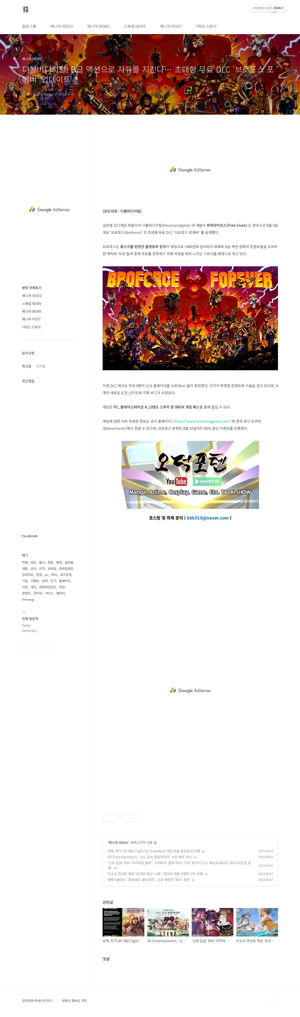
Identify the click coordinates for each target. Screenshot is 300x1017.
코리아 (37, 593)
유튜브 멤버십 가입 (74, 1001)
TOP (274, 1002)
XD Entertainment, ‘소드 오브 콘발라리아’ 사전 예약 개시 (150, 856)
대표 (25, 568)
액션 (62, 587)
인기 (53, 581)
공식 (33, 568)
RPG (54, 574)
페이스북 (26, 648)
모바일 (52, 568)
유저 (45, 581)
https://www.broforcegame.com (201, 421)
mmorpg (28, 599)
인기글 (40, 366)
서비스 (49, 593)
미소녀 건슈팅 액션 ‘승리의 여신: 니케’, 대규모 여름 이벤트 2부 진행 (155, 873)
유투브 (48, 648)
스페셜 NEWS (135, 26)
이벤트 (35, 581)
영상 (33, 562)
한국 (39, 574)
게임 (33, 587)
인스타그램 (37, 648)
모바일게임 (66, 568)
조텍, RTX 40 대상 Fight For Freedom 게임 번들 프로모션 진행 (154, 851)
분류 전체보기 (31, 287)
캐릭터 (60, 593)
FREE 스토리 (206, 26)
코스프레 (65, 574)
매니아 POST (171, 26)
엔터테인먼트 (47, 587)
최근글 (26, 366)
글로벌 (69, 562)
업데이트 (27, 574)
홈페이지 (64, 581)
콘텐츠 (26, 593)
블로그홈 (29, 26)
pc (46, 574)
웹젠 (59, 562)
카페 (25, 562)
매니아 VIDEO (61, 26)
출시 (42, 562)
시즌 (25, 587)
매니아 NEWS (98, 26)
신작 (42, 568)
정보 (50, 562)
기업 (25, 581)
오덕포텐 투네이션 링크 (37, 1001)
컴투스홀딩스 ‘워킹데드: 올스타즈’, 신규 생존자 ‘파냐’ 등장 (149, 879)
